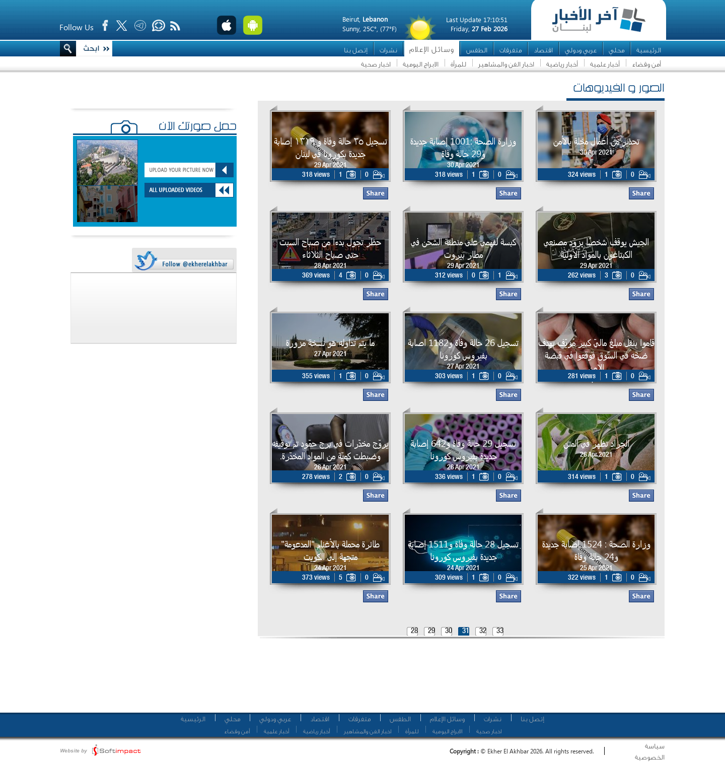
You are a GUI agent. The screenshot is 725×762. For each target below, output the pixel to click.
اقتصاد (543, 50)
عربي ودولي (581, 50)
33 (499, 631)
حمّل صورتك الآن (198, 127)
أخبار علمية (605, 64)
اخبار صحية (376, 64)
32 (482, 631)
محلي (616, 50)
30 (448, 631)
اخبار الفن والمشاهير (506, 64)
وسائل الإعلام (431, 49)
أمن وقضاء (646, 64)
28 (414, 631)
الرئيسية (648, 50)
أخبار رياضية (562, 64)
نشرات (388, 50)
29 (431, 631)
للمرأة (458, 64)
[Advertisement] (457, 680)
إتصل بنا (356, 50)
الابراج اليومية (421, 64)
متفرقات (510, 50)
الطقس (476, 50)
